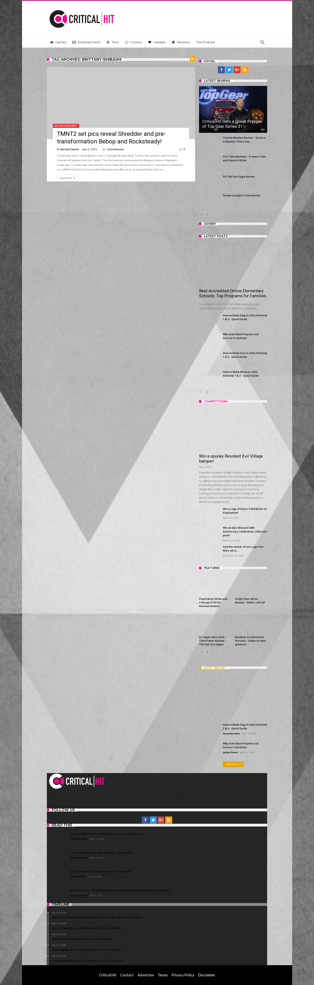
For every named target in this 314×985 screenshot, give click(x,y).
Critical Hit (107, 975)
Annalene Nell (231, 733)
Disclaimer (206, 975)
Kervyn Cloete (69, 149)
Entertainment (65, 125)
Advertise (146, 975)
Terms (163, 975)
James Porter (230, 752)
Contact (127, 975)
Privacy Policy (183, 975)
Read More (68, 178)
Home (50, 54)
